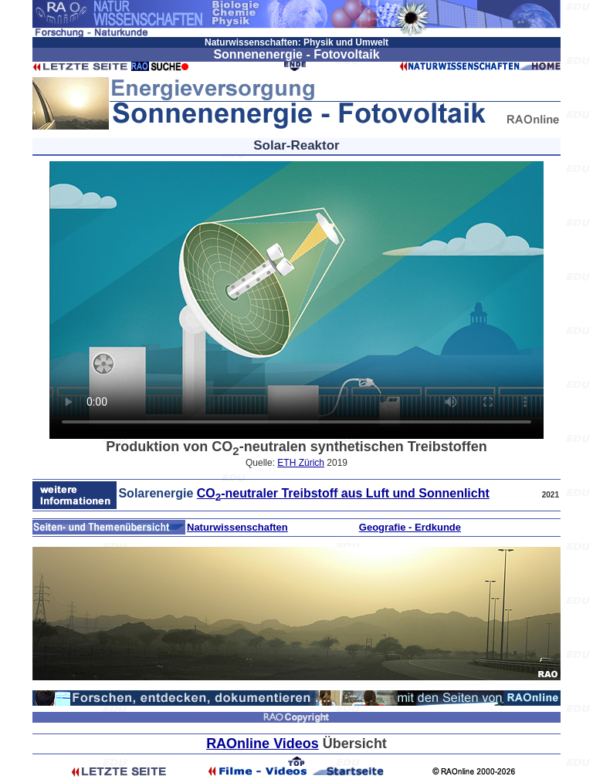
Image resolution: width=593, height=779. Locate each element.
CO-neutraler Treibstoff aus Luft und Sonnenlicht (343, 493)
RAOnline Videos (262, 743)
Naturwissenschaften (237, 527)
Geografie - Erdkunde (410, 527)
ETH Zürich (300, 462)
